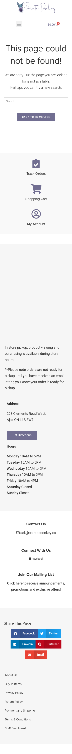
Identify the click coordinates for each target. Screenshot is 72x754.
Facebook (37, 558)
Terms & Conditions (18, 719)
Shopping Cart (36, 199)
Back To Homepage (36, 117)
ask (38, 533)
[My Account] (36, 214)
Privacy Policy (14, 693)
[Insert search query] (36, 101)
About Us (11, 675)
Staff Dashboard (15, 728)
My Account (36, 224)
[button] (19, 24)
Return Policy (14, 702)
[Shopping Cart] (36, 189)
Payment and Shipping (20, 711)
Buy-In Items (13, 684)
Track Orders (36, 173)
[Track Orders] (36, 163)
